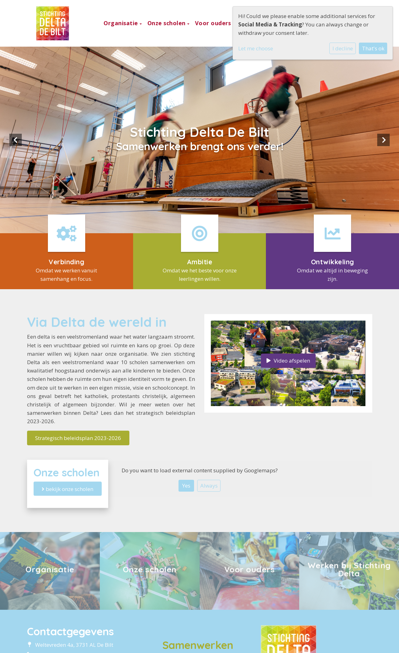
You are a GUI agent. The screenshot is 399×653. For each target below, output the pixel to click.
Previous (15, 140)
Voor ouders (214, 23)
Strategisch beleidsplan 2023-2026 (78, 438)
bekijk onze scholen (67, 488)
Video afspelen (288, 360)
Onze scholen (167, 23)
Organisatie (122, 23)
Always (209, 485)
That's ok (373, 48)
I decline (342, 48)
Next (383, 140)
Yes (186, 485)
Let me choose (255, 48)
